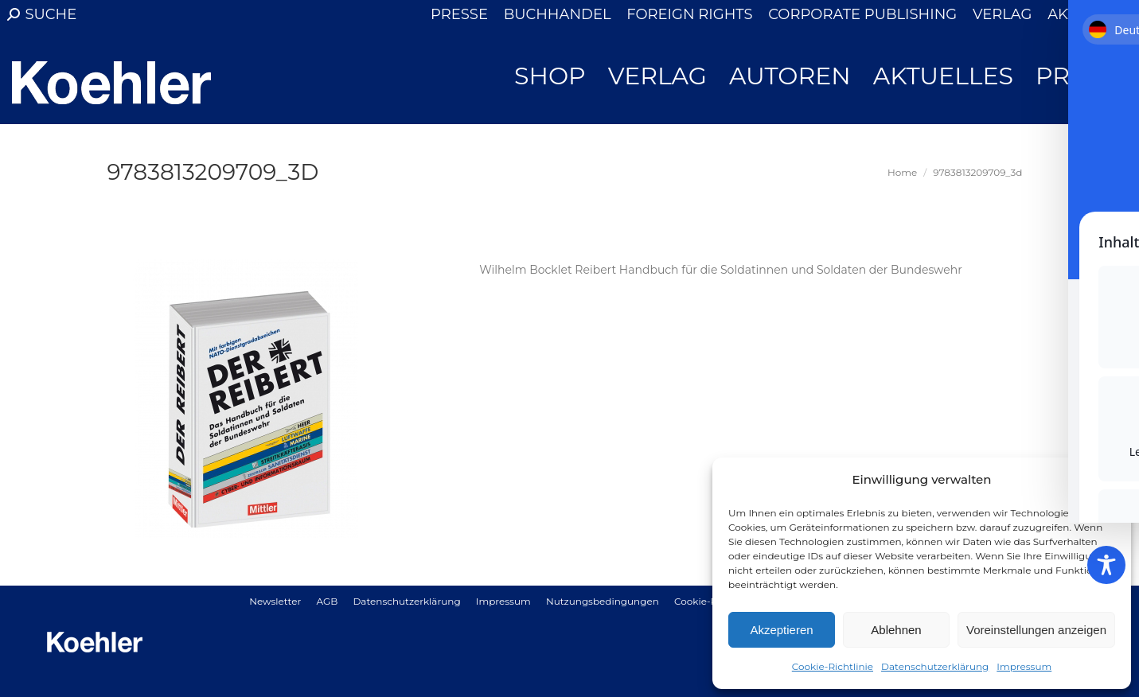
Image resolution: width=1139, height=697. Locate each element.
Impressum (1024, 666)
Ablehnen (896, 630)
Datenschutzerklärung (935, 666)
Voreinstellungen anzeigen (1036, 630)
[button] (1107, 480)
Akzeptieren (781, 630)
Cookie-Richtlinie (832, 666)
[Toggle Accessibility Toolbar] (1106, 565)
